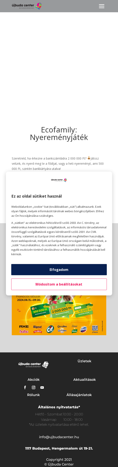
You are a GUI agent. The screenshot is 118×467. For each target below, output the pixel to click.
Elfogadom (59, 269)
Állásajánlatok (79, 395)
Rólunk (33, 395)
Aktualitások (84, 380)
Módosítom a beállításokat (58, 284)
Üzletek (84, 361)
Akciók (34, 380)
